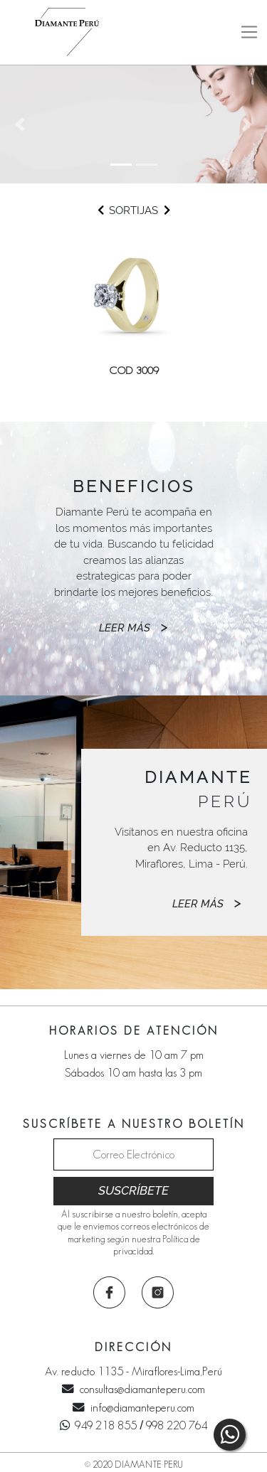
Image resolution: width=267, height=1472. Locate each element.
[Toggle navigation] (249, 32)
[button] (20, 124)
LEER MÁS (133, 627)
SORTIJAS (133, 210)
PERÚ (198, 789)
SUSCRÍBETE (133, 1190)
